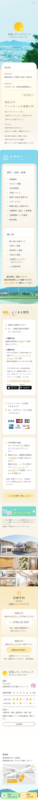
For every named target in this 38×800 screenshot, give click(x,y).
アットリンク (18, 467)
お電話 (20, 341)
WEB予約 (10, 358)
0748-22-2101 (19, 622)
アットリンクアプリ (21, 356)
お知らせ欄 (8, 282)
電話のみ (16, 616)
